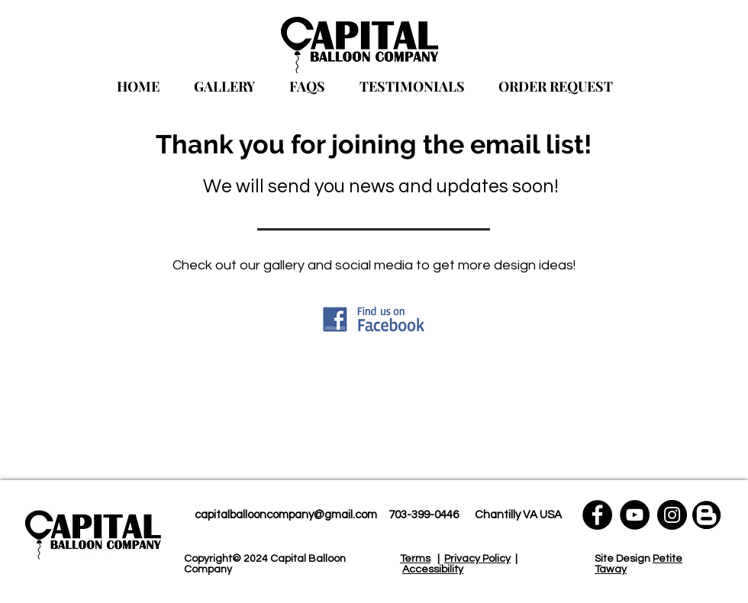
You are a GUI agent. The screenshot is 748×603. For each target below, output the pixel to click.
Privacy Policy (477, 558)
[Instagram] (672, 515)
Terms (415, 558)
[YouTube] (635, 515)
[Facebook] (597, 515)
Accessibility (432, 569)
